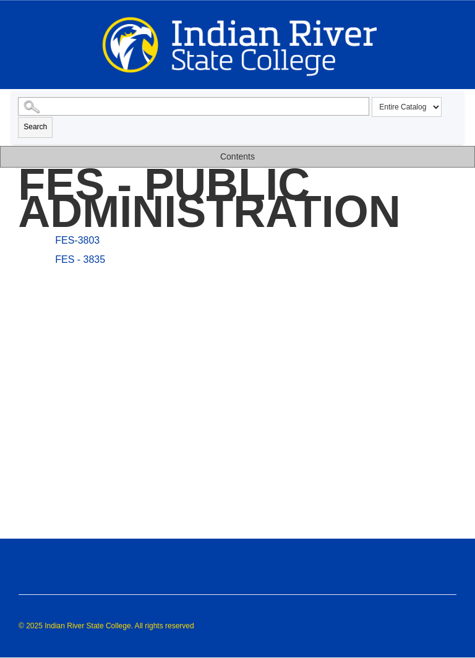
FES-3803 (77, 240)
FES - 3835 (80, 259)
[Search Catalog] (193, 106)
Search (35, 126)
